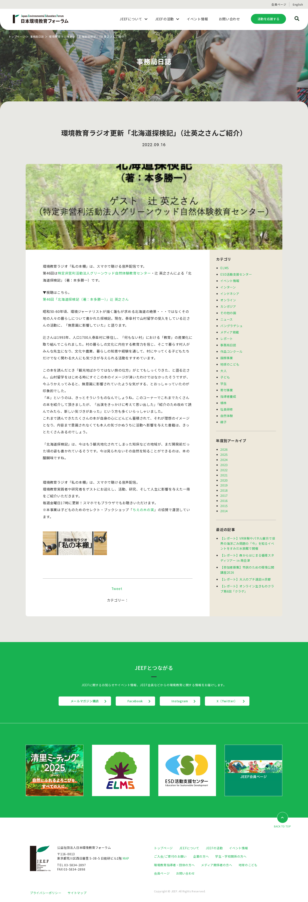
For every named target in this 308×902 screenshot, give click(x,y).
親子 (223, 417)
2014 (224, 503)
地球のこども (229, 361)
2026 (224, 444)
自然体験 (226, 411)
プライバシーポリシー (45, 892)
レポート (226, 336)
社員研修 (226, 404)
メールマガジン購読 (82, 701)
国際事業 (226, 355)
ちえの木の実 (143, 509)
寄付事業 (226, 386)
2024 (224, 454)
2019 (224, 479)
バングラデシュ (231, 324)
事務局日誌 (38, 37)
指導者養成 (228, 392)
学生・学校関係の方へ (230, 856)
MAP (126, 858)
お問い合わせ (185, 873)
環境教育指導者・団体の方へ (174, 865)
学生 (223, 380)
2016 (224, 493)
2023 (224, 459)
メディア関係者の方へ (216, 865)
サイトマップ (77, 892)
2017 (224, 488)
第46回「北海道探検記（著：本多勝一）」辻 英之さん (86, 299)
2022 (224, 464)
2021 (224, 469)
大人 (223, 367)
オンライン (228, 299)
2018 (224, 484)
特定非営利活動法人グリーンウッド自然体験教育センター (104, 273)
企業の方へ (201, 856)
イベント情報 (229, 280)
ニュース (226, 317)
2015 (224, 498)
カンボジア (228, 305)
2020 (224, 474)
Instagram (181, 701)
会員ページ (278, 4)
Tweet (116, 588)
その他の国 (228, 311)
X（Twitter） (229, 701)
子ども (225, 373)
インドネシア (229, 292)
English (298, 4)
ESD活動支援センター (236, 274)
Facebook (134, 701)
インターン (228, 286)
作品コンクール (231, 349)
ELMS (224, 268)
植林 (223, 398)
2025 (224, 449)
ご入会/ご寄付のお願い (170, 856)
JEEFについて (189, 848)
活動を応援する (268, 19)
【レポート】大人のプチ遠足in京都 (245, 570)
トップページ (17, 37)
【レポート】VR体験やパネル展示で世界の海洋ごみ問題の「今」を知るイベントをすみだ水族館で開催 (247, 535)
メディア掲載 (229, 330)
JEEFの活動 (214, 848)
